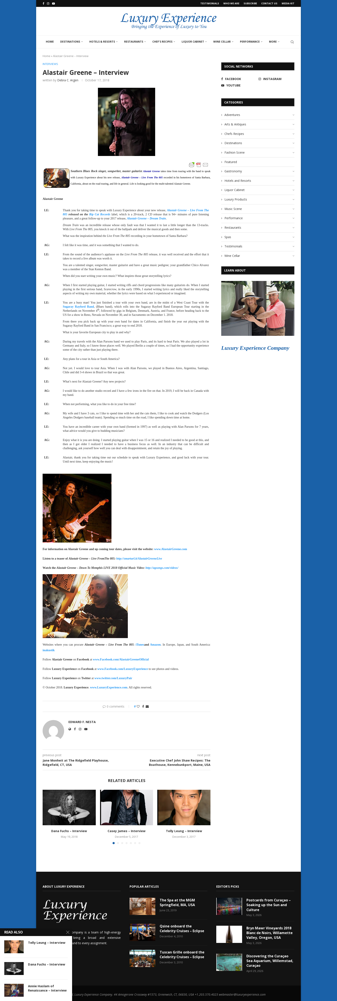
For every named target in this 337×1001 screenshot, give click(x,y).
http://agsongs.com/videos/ (161, 567)
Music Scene (233, 209)
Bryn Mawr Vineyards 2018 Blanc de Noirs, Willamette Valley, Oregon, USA (269, 933)
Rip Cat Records (99, 214)
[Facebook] (43, 3)
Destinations (70, 41)
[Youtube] (53, 3)
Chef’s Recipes (162, 41)
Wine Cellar (222, 41)
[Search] (292, 42)
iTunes (140, 644)
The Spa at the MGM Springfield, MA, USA (177, 902)
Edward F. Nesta (82, 722)
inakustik (49, 650)
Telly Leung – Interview (184, 831)
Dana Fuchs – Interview (69, 831)
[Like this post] (138, 706)
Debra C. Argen (67, 80)
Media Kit (288, 3)
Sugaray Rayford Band (78, 306)
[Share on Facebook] (143, 706)
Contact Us (269, 3)
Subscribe (250, 3)
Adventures (232, 115)
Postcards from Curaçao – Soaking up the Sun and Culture (268, 905)
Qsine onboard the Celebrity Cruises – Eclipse (182, 928)
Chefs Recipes (234, 134)
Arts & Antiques (235, 124)
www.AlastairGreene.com (170, 549)
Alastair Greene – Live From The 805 (142, 177)
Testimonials (209, 3)
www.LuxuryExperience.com (108, 687)
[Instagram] (48, 3)
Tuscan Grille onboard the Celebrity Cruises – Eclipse (182, 954)
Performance (250, 41)
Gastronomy (233, 171)
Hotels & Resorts (102, 41)
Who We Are (231, 3)
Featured (230, 162)
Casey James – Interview (126, 831)
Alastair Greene (151, 171)
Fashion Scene (234, 152)
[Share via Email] (147, 706)
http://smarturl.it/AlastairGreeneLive (139, 558)
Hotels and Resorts (237, 181)
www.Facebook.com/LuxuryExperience (122, 669)
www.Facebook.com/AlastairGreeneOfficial (121, 659)
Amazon (155, 644)
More (273, 41)
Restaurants (133, 41)
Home (50, 41)
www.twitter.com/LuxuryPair (113, 678)
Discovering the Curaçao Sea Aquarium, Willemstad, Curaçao (269, 961)
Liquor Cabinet (193, 41)
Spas (227, 237)
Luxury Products (235, 199)
